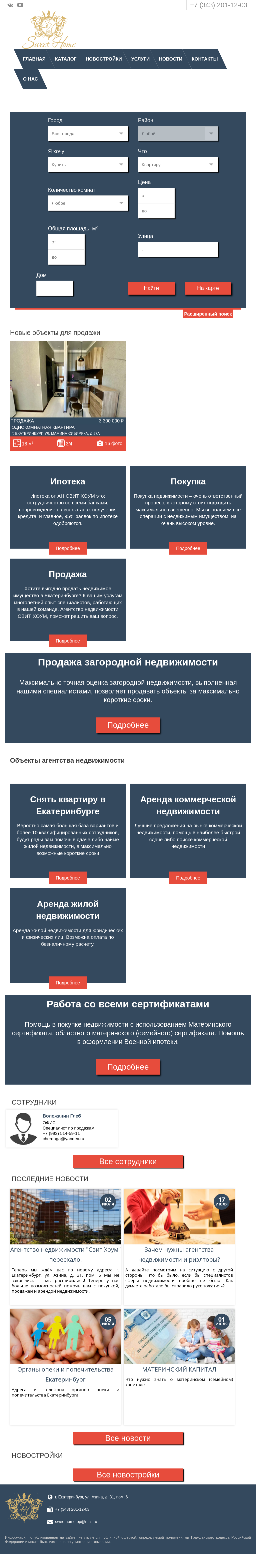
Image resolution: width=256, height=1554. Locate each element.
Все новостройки (128, 1474)
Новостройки (104, 59)
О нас (30, 79)
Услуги (140, 59)
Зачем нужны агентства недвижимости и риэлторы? (179, 1226)
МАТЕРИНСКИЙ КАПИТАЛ (179, 1341)
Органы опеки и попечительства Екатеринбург (65, 1346)
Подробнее (68, 548)
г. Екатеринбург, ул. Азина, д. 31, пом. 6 (91, 1497)
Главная (34, 59)
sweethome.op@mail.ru (76, 1521)
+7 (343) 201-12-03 (218, 5)
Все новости (128, 1437)
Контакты (205, 59)
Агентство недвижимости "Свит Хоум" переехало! (65, 1226)
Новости (170, 59)
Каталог (66, 59)
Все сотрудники (128, 1161)
